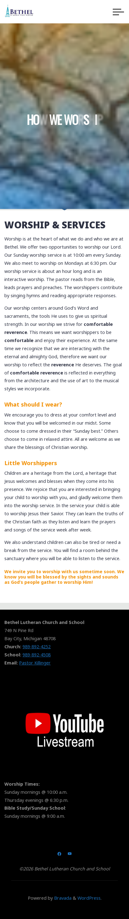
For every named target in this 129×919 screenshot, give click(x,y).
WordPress (89, 898)
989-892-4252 (36, 647)
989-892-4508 (36, 655)
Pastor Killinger (35, 663)
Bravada (62, 898)
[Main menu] (118, 12)
